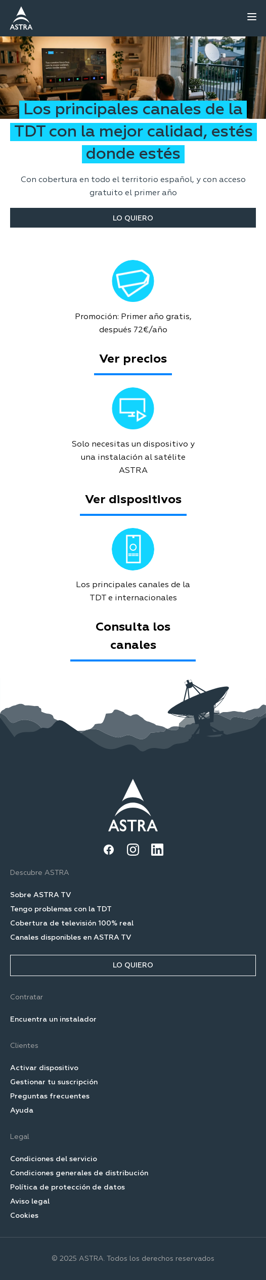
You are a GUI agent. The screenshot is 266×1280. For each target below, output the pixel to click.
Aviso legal (30, 1201)
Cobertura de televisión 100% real (72, 923)
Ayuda (21, 1110)
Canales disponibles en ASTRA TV (70, 937)
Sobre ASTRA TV (40, 895)
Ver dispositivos (133, 500)
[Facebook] (109, 850)
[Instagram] (133, 850)
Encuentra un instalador (53, 1019)
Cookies (24, 1215)
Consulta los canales (133, 636)
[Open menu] (252, 17)
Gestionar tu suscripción (54, 1082)
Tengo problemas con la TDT (61, 909)
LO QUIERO (133, 218)
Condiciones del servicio (53, 1159)
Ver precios (133, 359)
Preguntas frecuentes (50, 1096)
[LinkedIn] (157, 850)
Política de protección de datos (67, 1187)
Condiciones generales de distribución (79, 1173)
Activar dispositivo (44, 1068)
